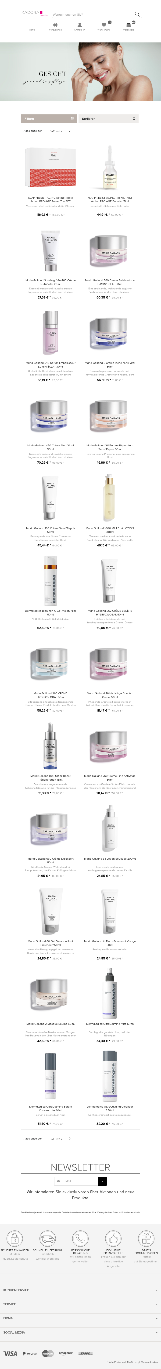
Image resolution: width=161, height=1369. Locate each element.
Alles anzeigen (33, 131)
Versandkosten (149, 1362)
